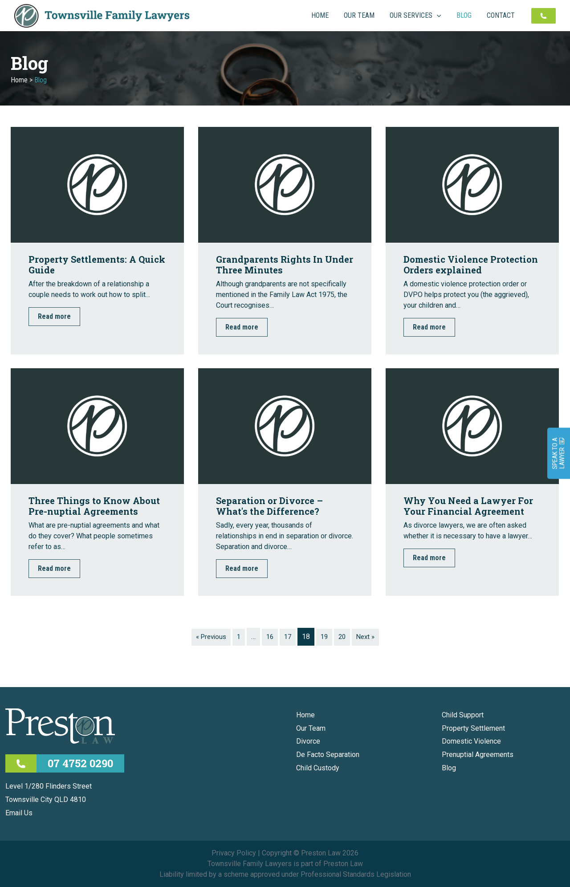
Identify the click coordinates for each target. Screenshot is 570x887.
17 (288, 636)
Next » (369, 636)
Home (19, 80)
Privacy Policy (234, 853)
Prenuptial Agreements (477, 754)
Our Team (311, 728)
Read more (54, 316)
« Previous (208, 636)
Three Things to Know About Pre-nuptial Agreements (94, 506)
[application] (456, 15)
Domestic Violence (471, 741)
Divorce (308, 741)
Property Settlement (473, 728)
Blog (449, 768)
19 (326, 636)
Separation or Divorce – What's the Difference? (269, 506)
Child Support (463, 715)
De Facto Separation (327, 754)
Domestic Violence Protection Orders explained (470, 264)
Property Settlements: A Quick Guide (96, 264)
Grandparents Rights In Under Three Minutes (284, 264)
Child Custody (317, 768)
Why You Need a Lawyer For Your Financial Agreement (468, 506)
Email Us (19, 813)
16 (269, 636)
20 (344, 636)
